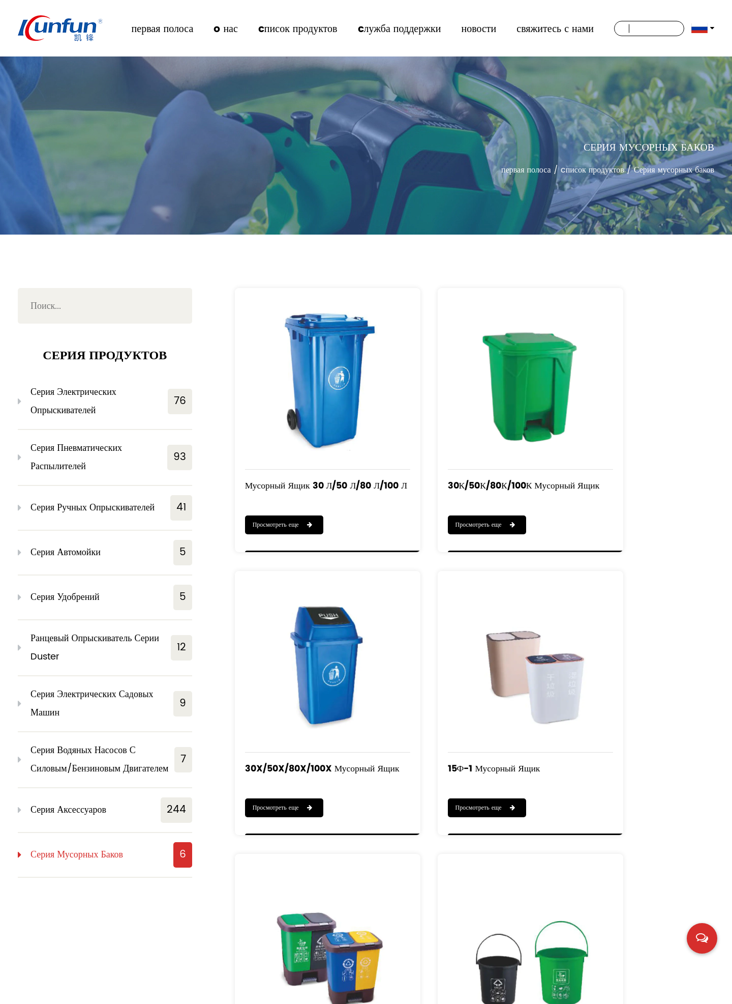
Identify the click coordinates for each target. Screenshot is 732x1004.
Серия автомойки (111, 552)
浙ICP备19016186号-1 (679, 990)
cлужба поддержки (399, 28)
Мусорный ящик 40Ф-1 (459, 693)
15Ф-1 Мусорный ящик (293, 693)
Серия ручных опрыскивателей (111, 508)
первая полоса (163, 28)
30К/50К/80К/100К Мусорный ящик (455, 455)
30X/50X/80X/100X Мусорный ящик (621, 455)
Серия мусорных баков (111, 855)
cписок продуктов (298, 28)
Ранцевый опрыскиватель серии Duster (111, 647)
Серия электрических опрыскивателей (111, 401)
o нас (225, 28)
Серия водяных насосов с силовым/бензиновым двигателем (111, 759)
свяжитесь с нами (555, 28)
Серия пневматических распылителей (111, 457)
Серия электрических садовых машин (111, 703)
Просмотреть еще (283, 488)
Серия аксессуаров (111, 810)
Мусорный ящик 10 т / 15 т (633, 693)
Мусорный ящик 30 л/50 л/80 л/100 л (298, 455)
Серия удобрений (111, 597)
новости (478, 28)
